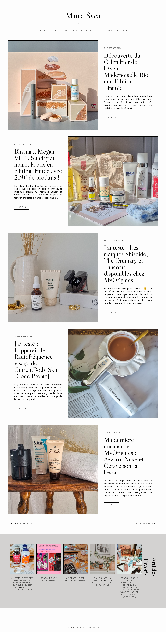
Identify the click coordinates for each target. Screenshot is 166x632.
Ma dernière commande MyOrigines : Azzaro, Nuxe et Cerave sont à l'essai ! (124, 456)
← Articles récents (21, 523)
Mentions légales (117, 30)
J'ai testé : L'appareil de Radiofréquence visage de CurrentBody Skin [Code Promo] (36, 359)
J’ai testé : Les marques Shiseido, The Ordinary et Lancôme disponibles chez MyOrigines (126, 263)
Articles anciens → (145, 523)
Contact (99, 30)
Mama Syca (83, 15)
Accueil (43, 30)
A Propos (56, 30)
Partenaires (71, 30)
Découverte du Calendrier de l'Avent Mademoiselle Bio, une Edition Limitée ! (127, 71)
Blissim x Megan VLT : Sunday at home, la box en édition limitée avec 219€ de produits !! (38, 164)
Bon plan (86, 30)
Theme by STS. (92, 627)
